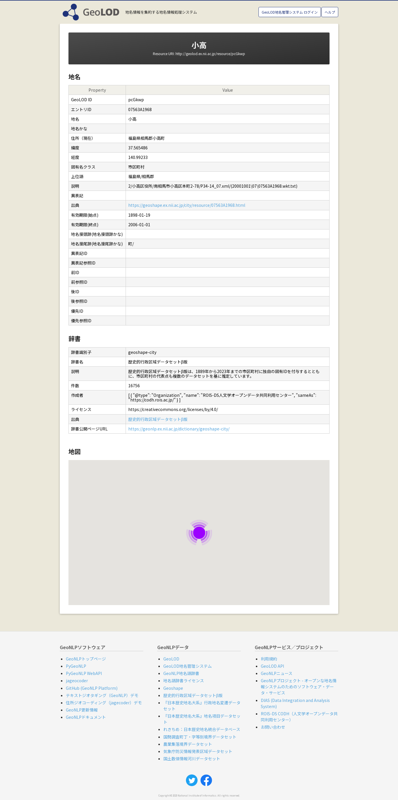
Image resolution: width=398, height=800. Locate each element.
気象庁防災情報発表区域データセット (197, 751)
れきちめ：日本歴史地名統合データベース (201, 729)
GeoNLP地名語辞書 (181, 673)
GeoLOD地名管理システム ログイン (290, 12)
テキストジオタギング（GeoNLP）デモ (102, 695)
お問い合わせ (273, 727)
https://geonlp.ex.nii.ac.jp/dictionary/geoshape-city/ (178, 429)
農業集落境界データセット (187, 744)
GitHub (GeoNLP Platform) (91, 688)
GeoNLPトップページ (86, 659)
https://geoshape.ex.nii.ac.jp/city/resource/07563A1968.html (186, 205)
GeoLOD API (272, 666)
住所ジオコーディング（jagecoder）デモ (104, 702)
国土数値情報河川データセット (191, 758)
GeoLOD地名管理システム (187, 666)
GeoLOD (171, 659)
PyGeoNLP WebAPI (84, 673)
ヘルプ (330, 12)
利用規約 (269, 659)
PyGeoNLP (76, 666)
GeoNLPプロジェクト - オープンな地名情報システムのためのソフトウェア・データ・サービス (299, 687)
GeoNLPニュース (276, 673)
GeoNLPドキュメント (86, 717)
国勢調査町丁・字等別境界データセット (199, 737)
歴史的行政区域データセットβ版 (157, 419)
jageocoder (77, 680)
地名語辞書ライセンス (183, 680)
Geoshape (173, 688)
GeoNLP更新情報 (82, 710)
